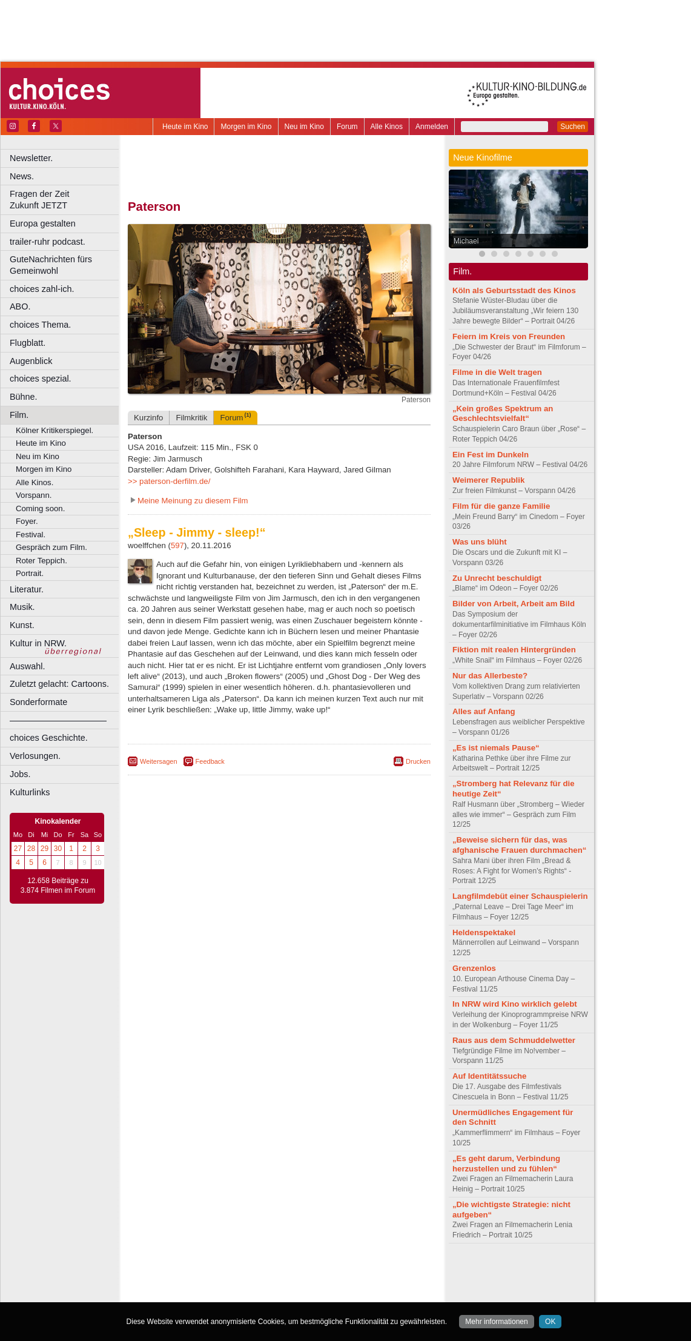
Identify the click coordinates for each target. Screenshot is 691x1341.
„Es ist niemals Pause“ (496, 747)
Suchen (572, 126)
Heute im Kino (185, 126)
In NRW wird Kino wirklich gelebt (514, 1003)
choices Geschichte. (49, 738)
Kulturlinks (30, 792)
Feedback (210, 761)
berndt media (227, 1272)
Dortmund (295, 1293)
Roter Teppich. (41, 560)
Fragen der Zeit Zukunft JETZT (66, 199)
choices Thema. (40, 324)
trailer (279, 1283)
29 (44, 848)
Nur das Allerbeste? (489, 675)
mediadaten (378, 1272)
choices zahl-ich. (42, 289)
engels (243, 1283)
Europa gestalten (43, 223)
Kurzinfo (148, 417)
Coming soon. (40, 508)
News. (22, 176)
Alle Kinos (387, 126)
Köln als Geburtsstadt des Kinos (514, 290)
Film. (19, 415)
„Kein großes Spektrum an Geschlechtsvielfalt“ (502, 413)
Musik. (22, 607)
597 (177, 545)
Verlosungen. (35, 756)
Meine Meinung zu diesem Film (192, 500)
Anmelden (431, 126)
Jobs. (20, 774)
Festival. (30, 534)
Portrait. (30, 573)
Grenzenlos (474, 968)
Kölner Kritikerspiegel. (54, 430)
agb (347, 1272)
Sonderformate (38, 702)
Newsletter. (31, 158)
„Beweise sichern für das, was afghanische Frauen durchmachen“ (519, 845)
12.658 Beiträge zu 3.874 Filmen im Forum (58, 885)
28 (31, 848)
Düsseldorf (333, 1293)
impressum (272, 1272)
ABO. (20, 306)
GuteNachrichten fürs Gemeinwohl (51, 265)
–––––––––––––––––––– (58, 720)
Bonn (212, 1293)
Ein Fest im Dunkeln (490, 454)
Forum (347, 126)
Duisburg (368, 1293)
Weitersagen (158, 761)
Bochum (186, 1293)
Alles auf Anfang (483, 711)
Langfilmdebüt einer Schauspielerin (520, 896)
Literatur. (27, 589)
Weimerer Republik (488, 480)
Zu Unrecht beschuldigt (496, 578)
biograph (182, 1283)
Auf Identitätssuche (489, 1076)
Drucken (418, 761)
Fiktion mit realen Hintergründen (514, 649)
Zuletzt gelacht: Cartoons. (59, 684)
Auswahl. (27, 666)
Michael (466, 241)
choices (214, 1283)
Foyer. (27, 521)
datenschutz (315, 1272)
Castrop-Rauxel (250, 1293)
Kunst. (22, 625)
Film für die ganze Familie (501, 506)
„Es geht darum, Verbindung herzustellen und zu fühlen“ (506, 1163)
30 (58, 848)
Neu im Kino (304, 126)
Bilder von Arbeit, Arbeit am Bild (513, 603)
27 (18, 848)
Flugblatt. (27, 343)
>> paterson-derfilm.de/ (169, 481)
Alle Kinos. (34, 482)
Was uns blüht (479, 541)
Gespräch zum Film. (51, 547)
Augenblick (31, 361)
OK (550, 1321)
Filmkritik (191, 417)
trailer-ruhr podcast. (47, 242)
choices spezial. (40, 378)
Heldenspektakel (483, 932)
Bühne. (24, 397)
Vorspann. (33, 495)
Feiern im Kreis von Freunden (508, 336)
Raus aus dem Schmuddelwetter (513, 1040)
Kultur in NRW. (38, 643)
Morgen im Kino (245, 126)
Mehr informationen (496, 1321)
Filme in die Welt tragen (497, 372)
